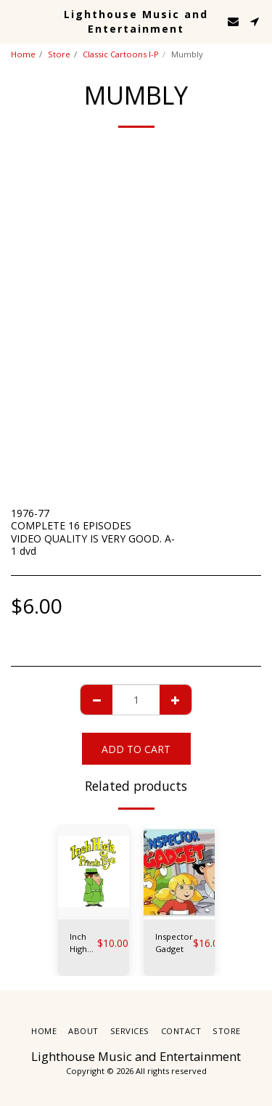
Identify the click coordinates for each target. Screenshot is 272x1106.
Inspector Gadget (174, 942)
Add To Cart (136, 749)
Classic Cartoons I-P (121, 54)
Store (59, 54)
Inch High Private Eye (83, 943)
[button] (16, 21)
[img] (93, 871)
